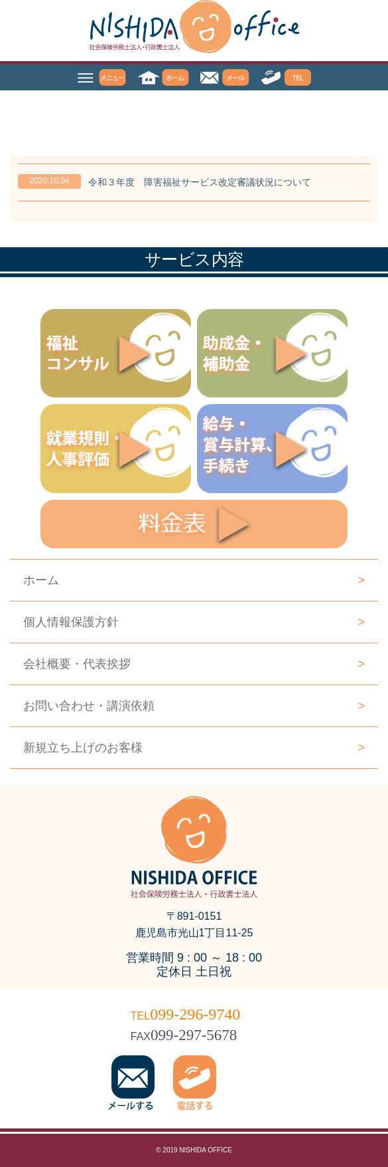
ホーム (194, 580)
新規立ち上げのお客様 (194, 747)
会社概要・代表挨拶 (194, 664)
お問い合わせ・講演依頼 (194, 705)
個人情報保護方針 (194, 622)
